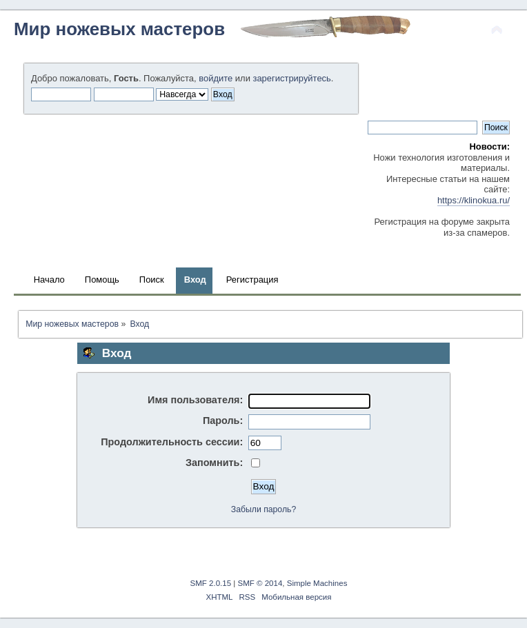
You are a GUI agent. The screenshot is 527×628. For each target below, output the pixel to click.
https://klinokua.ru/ (473, 200)
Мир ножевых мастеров (119, 29)
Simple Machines (317, 583)
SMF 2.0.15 (211, 583)
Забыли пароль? (263, 509)
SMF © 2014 (260, 583)
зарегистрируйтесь (291, 78)
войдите (215, 78)
